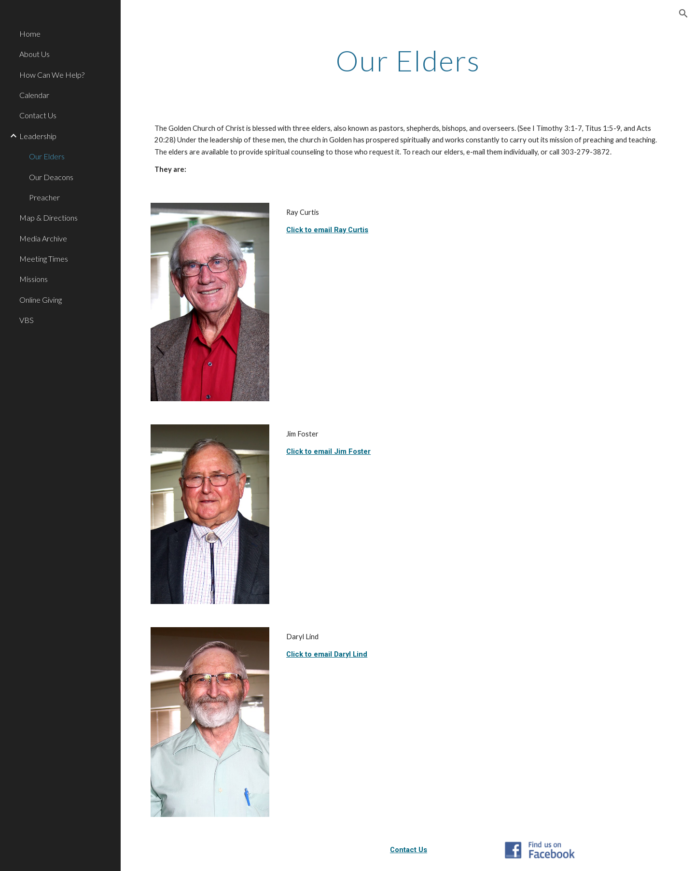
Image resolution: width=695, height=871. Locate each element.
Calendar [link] (34, 94)
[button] (683, 13)
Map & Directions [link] (48, 217)
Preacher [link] (44, 197)
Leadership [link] (37, 135)
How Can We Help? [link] (51, 74)
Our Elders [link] (47, 156)
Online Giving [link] (40, 299)
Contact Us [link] (37, 115)
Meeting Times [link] (43, 258)
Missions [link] (33, 278)
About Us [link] (34, 53)
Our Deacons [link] (51, 177)
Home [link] (30, 33)
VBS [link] (26, 319)
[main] (408, 60)
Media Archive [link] (43, 238)
